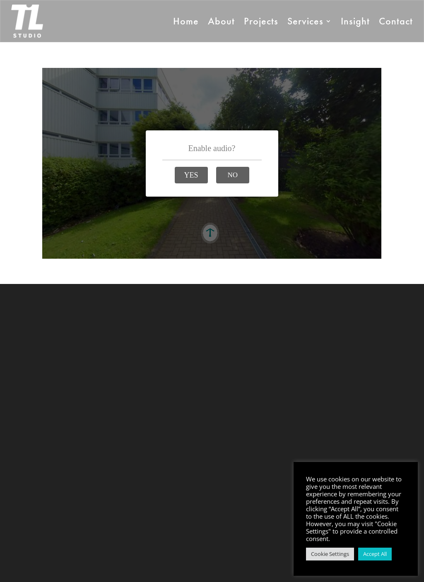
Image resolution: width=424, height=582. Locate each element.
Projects (261, 20)
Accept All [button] (375, 554)
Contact (396, 20)
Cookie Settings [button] (330, 554)
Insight (355, 20)
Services (305, 20)
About (221, 20)
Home (186, 20)
